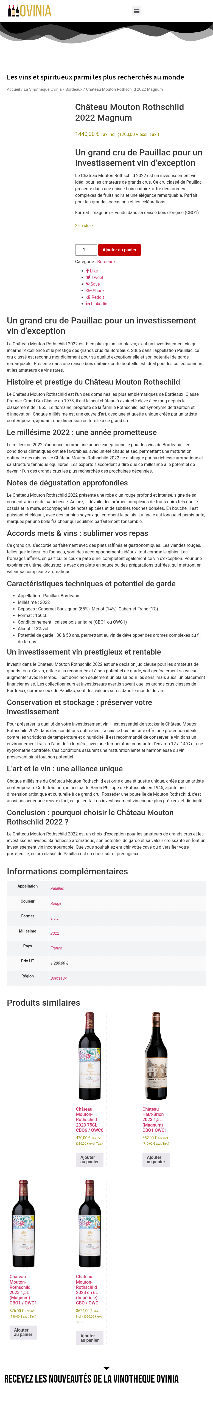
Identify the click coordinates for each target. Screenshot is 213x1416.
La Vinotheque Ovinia (42, 89)
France (56, 948)
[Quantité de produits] (86, 250)
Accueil (13, 89)
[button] (136, 10)
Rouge (56, 903)
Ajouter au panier (120, 249)
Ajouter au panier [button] (89, 1159)
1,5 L (54, 918)
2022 (55, 933)
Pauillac (57, 888)
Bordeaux (73, 89)
